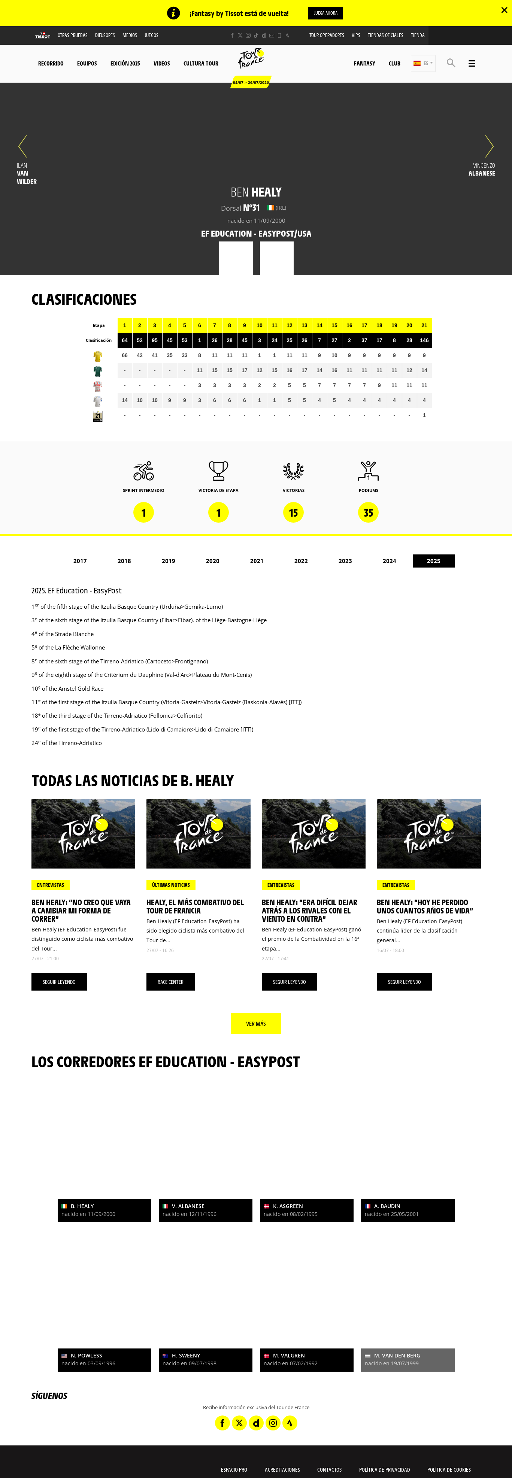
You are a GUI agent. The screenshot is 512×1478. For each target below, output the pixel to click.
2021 (257, 561)
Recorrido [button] (51, 63)
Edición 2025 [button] (125, 63)
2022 (301, 561)
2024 (389, 561)
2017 (80, 561)
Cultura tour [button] (201, 63)
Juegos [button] (151, 36)
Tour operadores (326, 36)
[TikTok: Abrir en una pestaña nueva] (256, 36)
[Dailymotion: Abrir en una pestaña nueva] (264, 36)
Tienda (418, 36)
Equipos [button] (87, 63)
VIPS (356, 36)
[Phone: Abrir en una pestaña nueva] (280, 36)
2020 (212, 561)
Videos (162, 63)
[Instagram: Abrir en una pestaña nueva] (248, 36)
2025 (433, 561)
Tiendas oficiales (385, 36)
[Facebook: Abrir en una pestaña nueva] (232, 36)
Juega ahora (325, 13)
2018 (124, 561)
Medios (129, 36)
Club (394, 63)
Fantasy (364, 63)
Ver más (256, 1024)
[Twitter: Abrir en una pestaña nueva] (240, 36)
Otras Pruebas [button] (73, 36)
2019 (168, 561)
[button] (423, 64)
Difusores (105, 36)
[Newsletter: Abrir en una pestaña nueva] (272, 36)
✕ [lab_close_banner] (504, 10)
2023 (345, 561)
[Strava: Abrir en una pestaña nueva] (287, 36)
